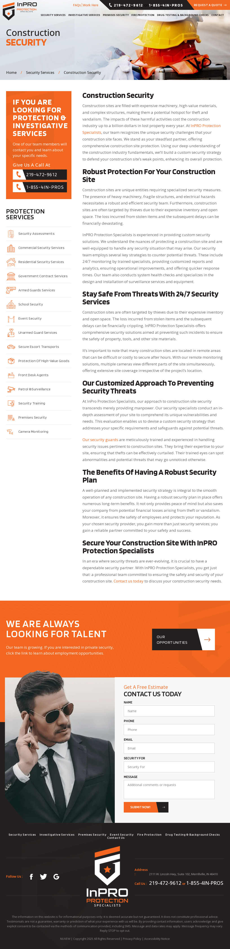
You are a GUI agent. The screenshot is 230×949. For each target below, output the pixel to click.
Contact (217, 15)
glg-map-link (56, 877)
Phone (129, 721)
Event (30, 318)
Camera (33, 431)
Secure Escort (38, 347)
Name (128, 702)
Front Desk (33, 375)
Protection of (43, 361)
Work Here (90, 5)
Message (130, 777)
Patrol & (34, 389)
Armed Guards (36, 290)
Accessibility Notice (157, 939)
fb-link (29, 877)
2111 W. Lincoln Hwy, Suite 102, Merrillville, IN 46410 (183, 874)
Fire (142, 15)
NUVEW (65, 939)
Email (128, 739)
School (30, 304)
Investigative (84, 15)
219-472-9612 (128, 5)
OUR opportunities (172, 639)
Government (43, 276)
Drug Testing (183, 15)
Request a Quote (208, 5)
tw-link (43, 877)
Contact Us (116, 837)
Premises (116, 15)
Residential (41, 262)
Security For (134, 758)
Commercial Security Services (41, 248)
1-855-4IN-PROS (166, 5)
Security (53, 15)
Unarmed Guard (37, 332)
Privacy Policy (132, 939)
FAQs (77, 5)
